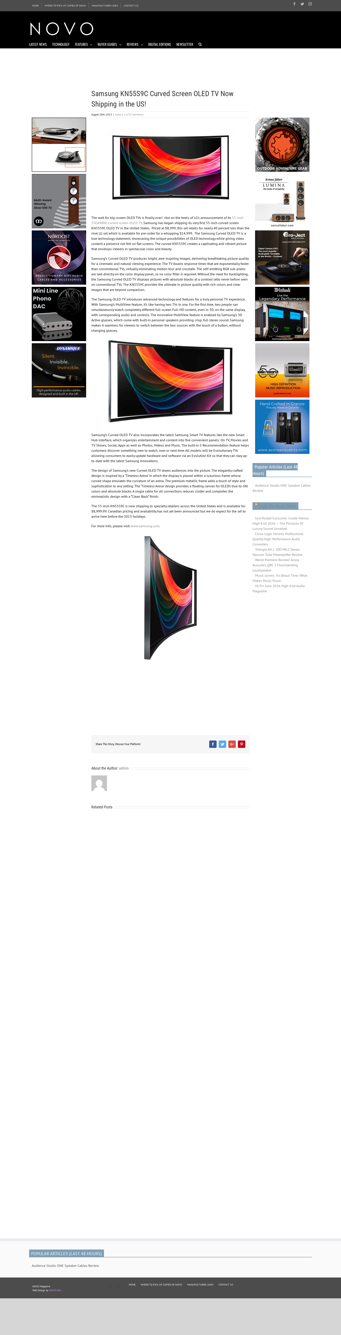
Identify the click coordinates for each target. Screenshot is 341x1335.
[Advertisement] (233, 28)
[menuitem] (35, 6)
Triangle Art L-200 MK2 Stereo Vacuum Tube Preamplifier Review (277, 552)
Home (118, 114)
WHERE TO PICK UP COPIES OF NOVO (161, 1284)
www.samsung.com (144, 526)
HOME (132, 1284)
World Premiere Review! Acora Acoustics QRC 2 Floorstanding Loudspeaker (275, 565)
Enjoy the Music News (277, 506)
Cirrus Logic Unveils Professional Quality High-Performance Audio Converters (277, 539)
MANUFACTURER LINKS (200, 1284)
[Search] (200, 44)
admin (124, 768)
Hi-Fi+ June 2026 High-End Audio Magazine (278, 588)
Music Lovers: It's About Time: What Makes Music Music (279, 578)
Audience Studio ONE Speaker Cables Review (281, 488)
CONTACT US (226, 1284)
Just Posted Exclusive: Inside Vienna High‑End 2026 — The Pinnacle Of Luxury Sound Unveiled (280, 523)
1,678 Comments (134, 114)
